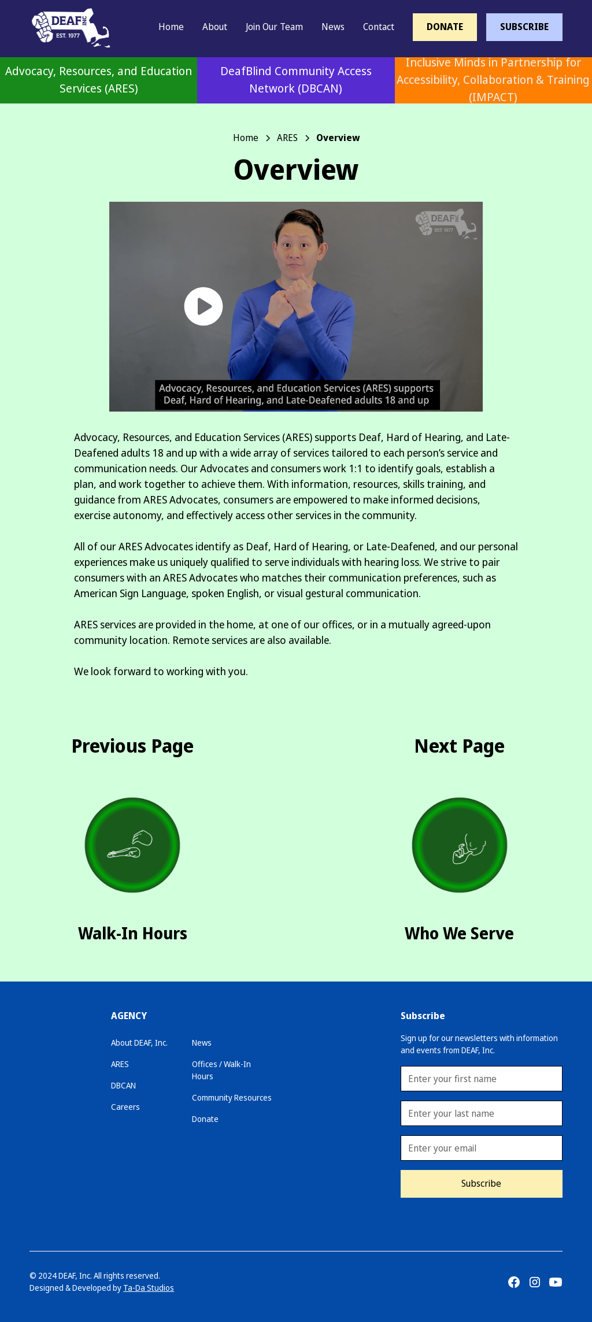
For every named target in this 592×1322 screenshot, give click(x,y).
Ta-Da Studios (148, 1288)
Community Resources (232, 1097)
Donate (205, 1119)
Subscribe (481, 1183)
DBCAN (123, 1085)
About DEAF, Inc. (139, 1043)
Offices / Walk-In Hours (221, 1070)
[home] (64, 27)
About (214, 27)
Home (171, 27)
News (333, 27)
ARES (120, 1064)
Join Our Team (274, 27)
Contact (378, 27)
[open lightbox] (295, 307)
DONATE (445, 27)
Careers (125, 1107)
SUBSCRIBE (524, 27)
